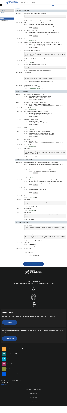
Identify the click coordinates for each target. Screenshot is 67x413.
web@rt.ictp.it (4, 384)
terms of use (33, 401)
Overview (3, 7)
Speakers (3, 12)
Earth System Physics (8, 363)
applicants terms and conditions (33, 389)
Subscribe (10, 322)
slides (35, 27)
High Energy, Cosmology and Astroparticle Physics (14, 348)
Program (3, 10)
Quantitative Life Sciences (9, 368)
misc (35, 99)
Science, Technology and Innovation (11, 373)
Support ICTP (10, 338)
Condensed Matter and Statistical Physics (12, 353)
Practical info (3, 14)
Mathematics (6, 358)
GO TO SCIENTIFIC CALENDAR (34, 264)
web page (4, 20)
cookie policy (33, 397)
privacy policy (33, 393)
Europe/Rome (53, 5)
